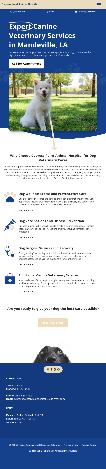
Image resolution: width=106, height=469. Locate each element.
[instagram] (58, 369)
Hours (50, 11)
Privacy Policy (89, 445)
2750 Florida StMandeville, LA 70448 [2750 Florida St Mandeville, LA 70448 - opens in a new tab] (18, 387)
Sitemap (55, 445)
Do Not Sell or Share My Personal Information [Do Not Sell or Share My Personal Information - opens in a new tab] (53, 450)
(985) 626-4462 (18, 11)
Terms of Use (71, 445)
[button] (99, 4)
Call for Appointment (85, 11)
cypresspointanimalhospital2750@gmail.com (35, 399)
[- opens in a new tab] (51, 369)
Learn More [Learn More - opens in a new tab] (25, 210)
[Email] (48, 369)
